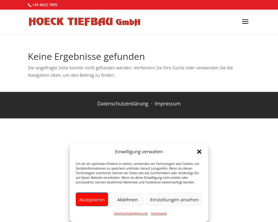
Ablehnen (127, 199)
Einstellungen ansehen (174, 199)
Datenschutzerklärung (122, 103)
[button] (199, 152)
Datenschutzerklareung (131, 213)
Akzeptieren (92, 199)
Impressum (159, 213)
